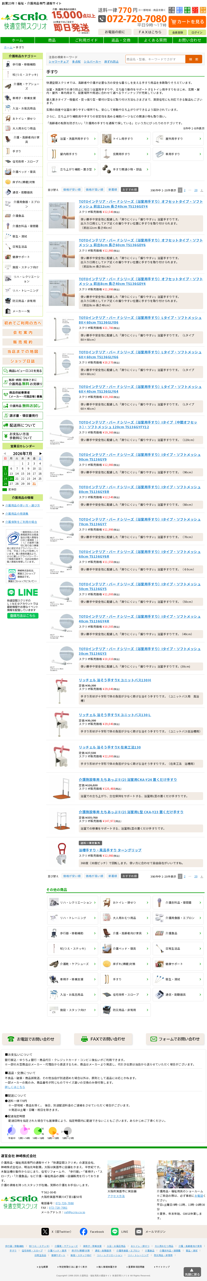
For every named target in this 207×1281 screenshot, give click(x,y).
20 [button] (195, 190)
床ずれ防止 (111, 61)
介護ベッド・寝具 (57, 1262)
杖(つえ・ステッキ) (39, 1258)
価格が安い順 (72, 189)
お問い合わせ (189, 40)
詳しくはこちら (15, 1087)
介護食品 (149, 1262)
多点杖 (76, 61)
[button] (202, 190)
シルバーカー (92, 61)
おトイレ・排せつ (140, 1258)
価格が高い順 (94, 189)
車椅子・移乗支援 (92, 1258)
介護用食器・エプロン (128, 1262)
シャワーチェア (59, 61)
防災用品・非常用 (163, 1267)
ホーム (17, 40)
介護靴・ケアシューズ (66, 1258)
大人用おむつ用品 (164, 1258)
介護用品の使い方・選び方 (22, 505)
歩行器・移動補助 (14, 1258)
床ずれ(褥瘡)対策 (81, 1262)
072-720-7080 (65, 1215)
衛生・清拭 (192, 1262)
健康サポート (58, 1267)
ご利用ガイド (86, 40)
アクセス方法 (116, 1208)
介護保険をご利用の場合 (21, 521)
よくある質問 (155, 40)
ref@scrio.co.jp (74, 1224)
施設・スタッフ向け (81, 1267)
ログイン (197, 32)
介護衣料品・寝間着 (170, 1262)
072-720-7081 (58, 1220)
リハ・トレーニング (138, 1267)
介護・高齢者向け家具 (190, 1258)
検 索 (193, 59)
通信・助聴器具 (103, 1262)
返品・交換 (121, 40)
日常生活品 (40, 1267)
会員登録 (177, 32)
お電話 (198, 1208)
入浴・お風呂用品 (116, 1258)
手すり (13, 1262)
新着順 (112, 189)
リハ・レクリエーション (110, 1267)
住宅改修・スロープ (32, 1262)
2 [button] (185, 190)
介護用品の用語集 (17, 513)
